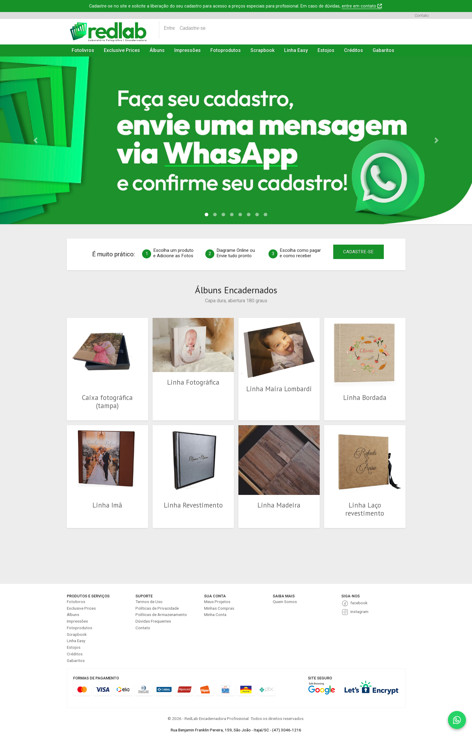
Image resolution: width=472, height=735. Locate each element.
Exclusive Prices (122, 50)
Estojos (326, 50)
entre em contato (362, 6)
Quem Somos (285, 601)
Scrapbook (262, 50)
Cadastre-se (193, 28)
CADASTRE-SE (358, 252)
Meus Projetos (217, 601)
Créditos (353, 50)
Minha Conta (215, 614)
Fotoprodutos (225, 50)
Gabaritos (383, 50)
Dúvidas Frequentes (153, 621)
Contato (422, 15)
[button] (35, 140)
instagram (359, 611)
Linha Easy (296, 50)
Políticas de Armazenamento (161, 614)
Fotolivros (83, 50)
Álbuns (157, 50)
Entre (169, 28)
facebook (359, 602)
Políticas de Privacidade (157, 608)
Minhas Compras (219, 608)
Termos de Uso (149, 601)
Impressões (187, 50)
